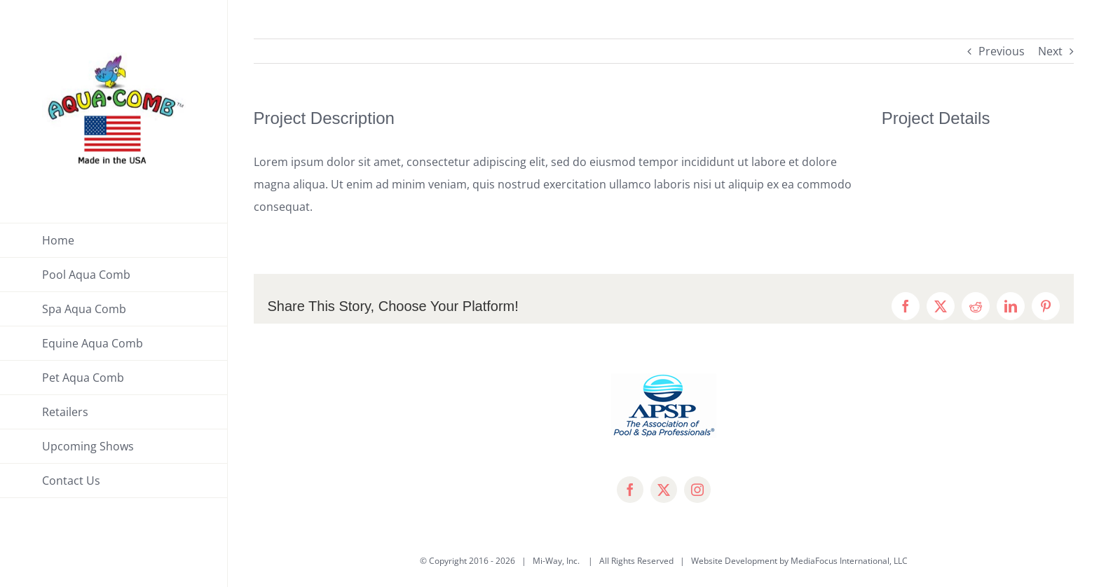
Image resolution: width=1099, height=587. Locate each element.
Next (1050, 51)
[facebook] (630, 489)
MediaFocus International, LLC (849, 561)
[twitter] (663, 489)
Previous (1001, 51)
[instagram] (697, 489)
